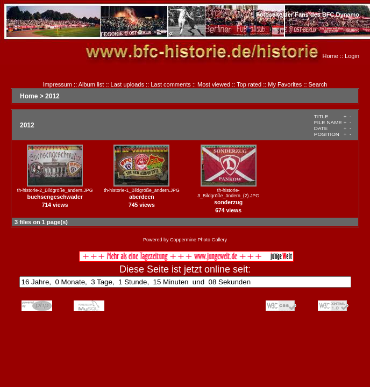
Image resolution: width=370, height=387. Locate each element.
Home (330, 56)
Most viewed (213, 84)
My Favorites (285, 84)
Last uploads (127, 84)
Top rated (249, 84)
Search (318, 84)
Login (352, 56)
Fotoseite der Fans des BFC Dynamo (307, 14)
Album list (91, 84)
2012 (52, 96)
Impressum (57, 84)
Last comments (171, 84)
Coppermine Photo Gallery (198, 239)
